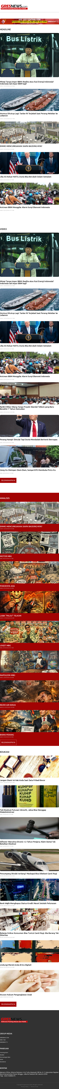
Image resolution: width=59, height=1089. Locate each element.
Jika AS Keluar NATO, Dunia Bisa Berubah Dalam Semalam (25, 177)
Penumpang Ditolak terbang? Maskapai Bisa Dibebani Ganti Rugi (28, 873)
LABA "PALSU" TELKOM (10, 616)
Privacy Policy (25, 1086)
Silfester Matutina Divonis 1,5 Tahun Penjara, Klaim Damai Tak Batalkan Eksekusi (27, 843)
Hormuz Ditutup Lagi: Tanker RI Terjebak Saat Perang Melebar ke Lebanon (29, 114)
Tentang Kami (4, 1052)
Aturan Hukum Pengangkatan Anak (16, 995)
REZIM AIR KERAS (8, 705)
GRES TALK (3, 1040)
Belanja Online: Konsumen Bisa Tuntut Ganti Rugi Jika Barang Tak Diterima (29, 934)
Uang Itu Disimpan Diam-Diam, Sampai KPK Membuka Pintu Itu (28, 470)
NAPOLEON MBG (7, 675)
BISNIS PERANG (7, 735)
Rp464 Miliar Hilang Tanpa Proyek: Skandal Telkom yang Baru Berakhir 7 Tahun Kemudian (27, 408)
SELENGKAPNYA (8, 480)
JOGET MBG (5, 645)
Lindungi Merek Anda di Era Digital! (15, 965)
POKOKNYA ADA (7, 586)
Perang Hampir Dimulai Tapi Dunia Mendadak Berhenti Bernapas (28, 439)
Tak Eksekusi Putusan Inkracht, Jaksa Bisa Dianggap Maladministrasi (23, 811)
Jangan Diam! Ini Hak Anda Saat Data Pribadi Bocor (22, 780)
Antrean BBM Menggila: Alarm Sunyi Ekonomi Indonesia (25, 207)
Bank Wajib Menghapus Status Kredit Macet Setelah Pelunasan (28, 903)
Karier (1, 1059)
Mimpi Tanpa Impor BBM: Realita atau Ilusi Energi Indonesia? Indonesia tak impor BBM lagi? (27, 83)
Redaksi (2, 1055)
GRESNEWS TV (4, 1042)
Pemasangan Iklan (5, 1057)
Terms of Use (34, 1086)
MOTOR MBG (6, 556)
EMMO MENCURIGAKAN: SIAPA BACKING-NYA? (21, 146)
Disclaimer (3, 1062)
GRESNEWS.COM (4, 1037)
